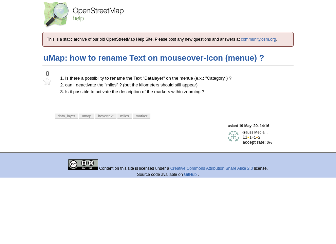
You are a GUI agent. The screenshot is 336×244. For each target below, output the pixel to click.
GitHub (191, 174)
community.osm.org (258, 39)
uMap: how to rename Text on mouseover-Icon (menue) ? (153, 57)
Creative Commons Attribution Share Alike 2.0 (211, 168)
